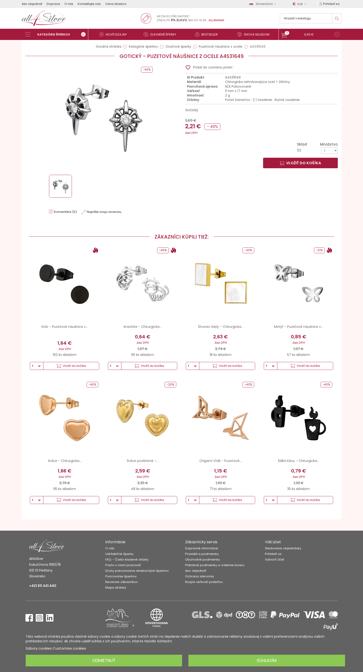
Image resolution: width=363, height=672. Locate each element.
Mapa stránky (115, 587)
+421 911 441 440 (42, 585)
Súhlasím (267, 660)
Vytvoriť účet (274, 559)
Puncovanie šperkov (121, 576)
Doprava (53, 4)
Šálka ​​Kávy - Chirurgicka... (298, 460)
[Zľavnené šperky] (161, 34)
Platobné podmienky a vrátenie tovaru (214, 565)
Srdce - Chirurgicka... (64, 460)
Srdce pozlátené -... (142, 460)
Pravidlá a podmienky (202, 554)
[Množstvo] (329, 150)
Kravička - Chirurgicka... (143, 326)
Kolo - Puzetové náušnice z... (65, 326)
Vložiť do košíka (300, 163)
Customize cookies (69, 648)
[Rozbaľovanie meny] (300, 4)
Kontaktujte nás (89, 4)
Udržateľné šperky (119, 554)
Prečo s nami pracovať (123, 565)
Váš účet (273, 542)
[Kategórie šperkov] (56, 34)
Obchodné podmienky (202, 559)
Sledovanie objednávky (283, 548)
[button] (310, 35)
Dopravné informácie (201, 548)
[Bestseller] (208, 34)
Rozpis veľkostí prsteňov (204, 582)
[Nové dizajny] (115, 34)
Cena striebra (115, 4)
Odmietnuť (103, 660)
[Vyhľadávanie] (311, 18)
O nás (68, 4)
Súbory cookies (39, 648)
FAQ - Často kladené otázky (126, 559)
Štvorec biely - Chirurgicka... (220, 326)
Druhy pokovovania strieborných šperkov (137, 570)
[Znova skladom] (255, 34)
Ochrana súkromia (199, 576)
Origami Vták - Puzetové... (220, 460)
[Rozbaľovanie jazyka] (263, 4)
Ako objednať (32, 4)
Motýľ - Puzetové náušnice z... (298, 326)
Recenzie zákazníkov (121, 582)
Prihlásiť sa (273, 554)
